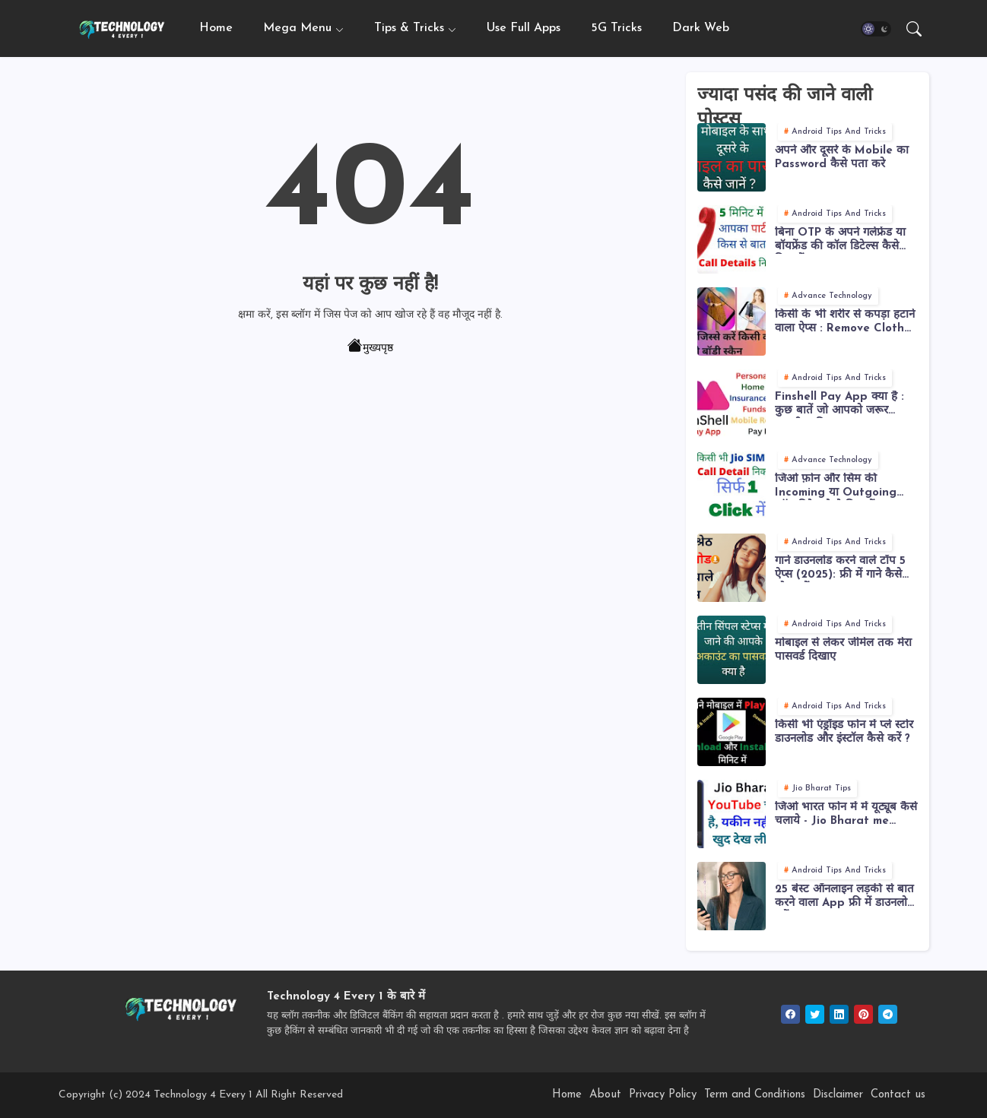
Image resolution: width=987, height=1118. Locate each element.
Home (216, 28)
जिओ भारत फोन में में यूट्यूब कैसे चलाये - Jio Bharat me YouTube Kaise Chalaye (846, 815)
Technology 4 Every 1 (203, 1095)
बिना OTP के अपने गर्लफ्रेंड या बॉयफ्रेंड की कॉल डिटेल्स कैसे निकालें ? (840, 240)
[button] (876, 28)
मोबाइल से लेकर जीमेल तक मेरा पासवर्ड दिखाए (843, 650)
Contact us (898, 1095)
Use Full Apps (523, 28)
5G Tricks (616, 28)
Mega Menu (297, 28)
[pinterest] (863, 1014)
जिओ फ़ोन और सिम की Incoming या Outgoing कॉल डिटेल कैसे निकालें (836, 486)
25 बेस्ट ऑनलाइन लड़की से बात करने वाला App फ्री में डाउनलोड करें (844, 897)
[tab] (216, 28)
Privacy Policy (663, 1095)
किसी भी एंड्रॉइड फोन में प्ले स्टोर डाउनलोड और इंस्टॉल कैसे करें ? (844, 732)
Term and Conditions (754, 1095)
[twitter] (814, 1014)
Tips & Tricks (409, 28)
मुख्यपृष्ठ (370, 347)
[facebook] (790, 1014)
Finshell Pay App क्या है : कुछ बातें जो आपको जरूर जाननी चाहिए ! (839, 404)
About (605, 1095)
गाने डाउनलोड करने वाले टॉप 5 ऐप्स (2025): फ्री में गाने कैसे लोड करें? (840, 569)
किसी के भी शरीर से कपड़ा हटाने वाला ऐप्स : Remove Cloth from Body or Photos (845, 322)
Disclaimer (838, 1095)
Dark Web (700, 28)
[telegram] (887, 1014)
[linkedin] (839, 1014)
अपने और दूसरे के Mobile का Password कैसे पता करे (842, 157)
